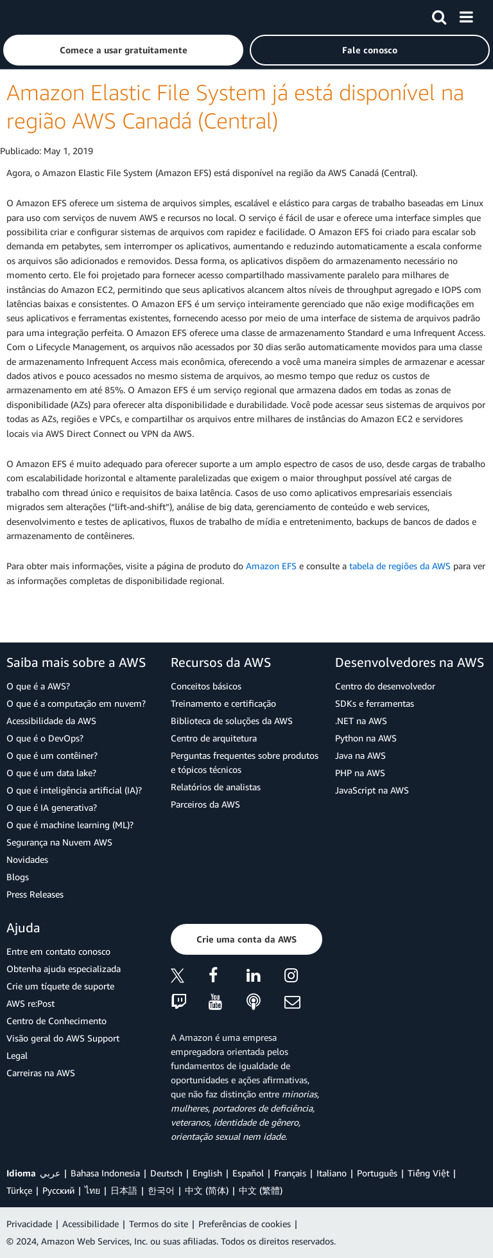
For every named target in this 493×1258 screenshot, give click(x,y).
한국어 (161, 1190)
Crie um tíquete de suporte (60, 985)
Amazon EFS (271, 565)
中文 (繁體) (260, 1190)
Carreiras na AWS (40, 1072)
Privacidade (29, 1223)
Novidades (27, 859)
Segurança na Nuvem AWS (59, 842)
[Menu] (466, 14)
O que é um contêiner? (52, 755)
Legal (17, 1055)
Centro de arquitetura (214, 737)
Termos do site (158, 1223)
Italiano (331, 1172)
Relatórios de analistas (216, 786)
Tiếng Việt (428, 1172)
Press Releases (35, 894)
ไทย (92, 1190)
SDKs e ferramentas (374, 703)
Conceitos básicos (206, 685)
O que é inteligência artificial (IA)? (74, 789)
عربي (50, 1172)
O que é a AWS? (38, 685)
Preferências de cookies (244, 1223)
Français (290, 1172)
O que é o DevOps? (44, 737)
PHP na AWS (360, 772)
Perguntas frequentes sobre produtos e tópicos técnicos (244, 762)
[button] (123, 50)
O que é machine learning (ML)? (70, 824)
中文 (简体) (207, 1190)
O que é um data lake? (51, 772)
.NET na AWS (361, 720)
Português (377, 1172)
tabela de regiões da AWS (400, 565)
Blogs (17, 876)
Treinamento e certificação (223, 703)
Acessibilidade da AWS (51, 720)
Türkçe (19, 1190)
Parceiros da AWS (205, 804)
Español (248, 1172)
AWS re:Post (30, 1003)
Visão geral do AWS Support (62, 1037)
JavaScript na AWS (372, 789)
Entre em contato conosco (58, 951)
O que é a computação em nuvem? (76, 703)
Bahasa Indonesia (105, 1172)
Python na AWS (366, 737)
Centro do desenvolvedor (385, 685)
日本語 (123, 1190)
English (207, 1172)
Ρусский (58, 1190)
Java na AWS (360, 755)
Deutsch (166, 1172)
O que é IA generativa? (51, 807)
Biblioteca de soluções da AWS (232, 720)
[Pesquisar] (439, 14)
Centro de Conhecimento (56, 1020)
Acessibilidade (90, 1223)
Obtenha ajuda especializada (63, 968)
